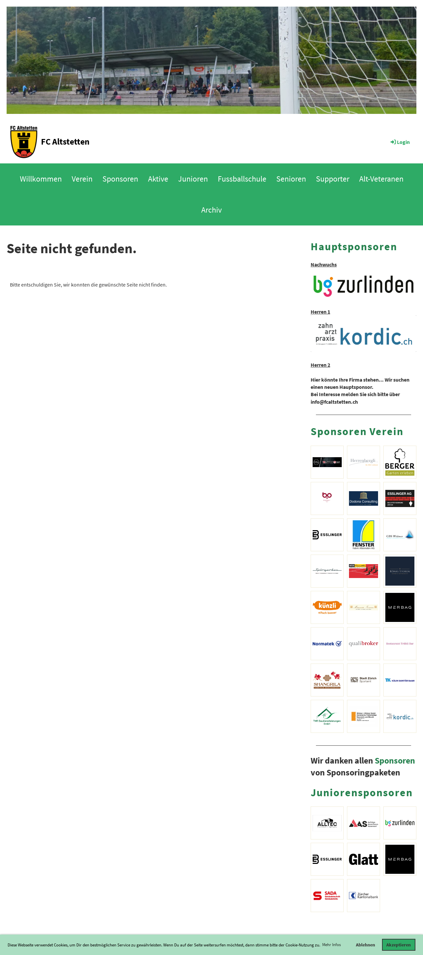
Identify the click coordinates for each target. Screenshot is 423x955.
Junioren (193, 179)
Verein (82, 179)
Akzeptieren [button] (398, 945)
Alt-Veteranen (381, 179)
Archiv (211, 210)
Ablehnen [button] (365, 945)
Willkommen (41, 179)
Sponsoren (120, 179)
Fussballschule (242, 179)
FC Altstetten (65, 141)
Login (400, 142)
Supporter (332, 179)
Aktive (158, 179)
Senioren (291, 179)
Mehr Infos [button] (331, 944)
